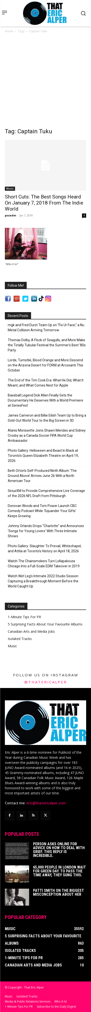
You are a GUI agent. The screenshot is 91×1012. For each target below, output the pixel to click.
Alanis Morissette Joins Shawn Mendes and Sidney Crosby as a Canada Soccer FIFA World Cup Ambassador (47, 435)
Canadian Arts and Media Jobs (31, 631)
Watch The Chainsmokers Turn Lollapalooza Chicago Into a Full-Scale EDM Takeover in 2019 (44, 563)
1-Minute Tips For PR (24, 617)
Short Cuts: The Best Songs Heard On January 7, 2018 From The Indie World (44, 203)
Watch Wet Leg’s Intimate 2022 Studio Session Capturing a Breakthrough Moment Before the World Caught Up (43, 581)
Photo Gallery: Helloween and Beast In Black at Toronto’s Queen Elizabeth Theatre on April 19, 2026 (43, 456)
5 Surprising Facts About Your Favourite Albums (45, 624)
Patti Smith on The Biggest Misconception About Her (58, 892)
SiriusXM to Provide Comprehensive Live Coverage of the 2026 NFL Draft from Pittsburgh (46, 493)
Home (9, 31)
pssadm (10, 215)
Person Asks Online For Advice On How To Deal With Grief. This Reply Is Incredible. (59, 850)
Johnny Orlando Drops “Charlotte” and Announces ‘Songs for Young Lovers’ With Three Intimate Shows (46, 531)
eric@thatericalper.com (46, 803)
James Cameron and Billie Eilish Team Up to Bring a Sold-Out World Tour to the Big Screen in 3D (47, 417)
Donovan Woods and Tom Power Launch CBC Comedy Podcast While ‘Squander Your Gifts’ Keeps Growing (42, 511)
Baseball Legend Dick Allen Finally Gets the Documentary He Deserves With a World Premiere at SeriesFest (45, 400)
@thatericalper (45, 682)
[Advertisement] (45, 81)
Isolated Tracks (20, 638)
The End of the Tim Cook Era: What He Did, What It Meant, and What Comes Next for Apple (45, 382)
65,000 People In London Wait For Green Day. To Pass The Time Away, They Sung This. (59, 871)
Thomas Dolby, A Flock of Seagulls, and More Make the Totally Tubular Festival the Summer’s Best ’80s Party (47, 345)
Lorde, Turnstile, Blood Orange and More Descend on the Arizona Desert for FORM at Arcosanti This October (45, 365)
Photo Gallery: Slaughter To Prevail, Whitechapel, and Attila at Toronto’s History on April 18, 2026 (45, 548)
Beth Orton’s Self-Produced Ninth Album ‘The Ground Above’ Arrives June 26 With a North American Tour (42, 476)
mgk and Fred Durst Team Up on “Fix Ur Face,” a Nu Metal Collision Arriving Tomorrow (46, 327)
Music (10, 188)
